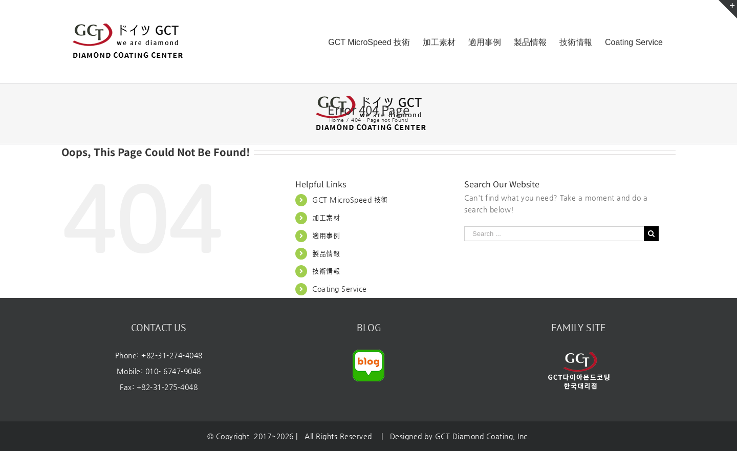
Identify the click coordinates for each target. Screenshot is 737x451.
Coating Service (339, 289)
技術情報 (326, 271)
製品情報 (326, 253)
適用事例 (326, 235)
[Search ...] (554, 233)
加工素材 (326, 217)
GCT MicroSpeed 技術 (350, 200)
